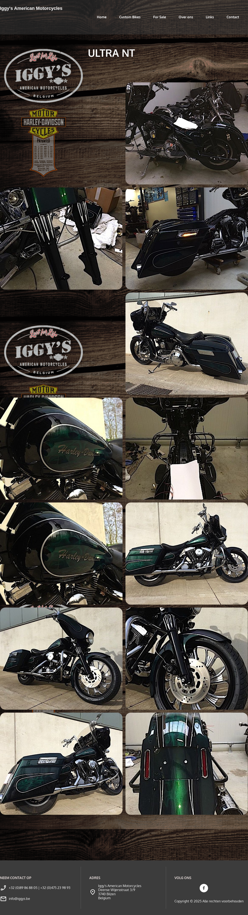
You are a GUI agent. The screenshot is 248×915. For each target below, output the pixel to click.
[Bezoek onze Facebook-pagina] (204, 888)
